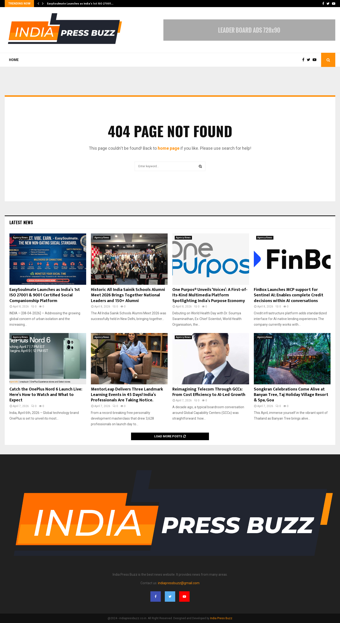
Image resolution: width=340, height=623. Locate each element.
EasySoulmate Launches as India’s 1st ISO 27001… (80, 3)
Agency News (20, 237)
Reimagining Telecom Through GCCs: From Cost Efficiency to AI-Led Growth (208, 392)
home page (168, 148)
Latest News (21, 222)
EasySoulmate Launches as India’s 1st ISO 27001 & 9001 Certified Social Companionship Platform (44, 295)
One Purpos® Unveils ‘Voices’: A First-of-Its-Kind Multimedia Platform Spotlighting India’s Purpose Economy (209, 295)
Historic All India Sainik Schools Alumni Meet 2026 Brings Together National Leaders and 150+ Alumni (128, 295)
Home (14, 60)
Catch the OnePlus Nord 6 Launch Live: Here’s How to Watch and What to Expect (45, 395)
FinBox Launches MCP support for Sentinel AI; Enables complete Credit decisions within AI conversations (288, 295)
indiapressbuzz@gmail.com (179, 583)
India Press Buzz (221, 618)
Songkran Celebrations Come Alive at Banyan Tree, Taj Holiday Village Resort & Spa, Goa (291, 395)
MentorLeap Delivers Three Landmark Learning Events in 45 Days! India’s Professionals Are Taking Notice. (127, 395)
